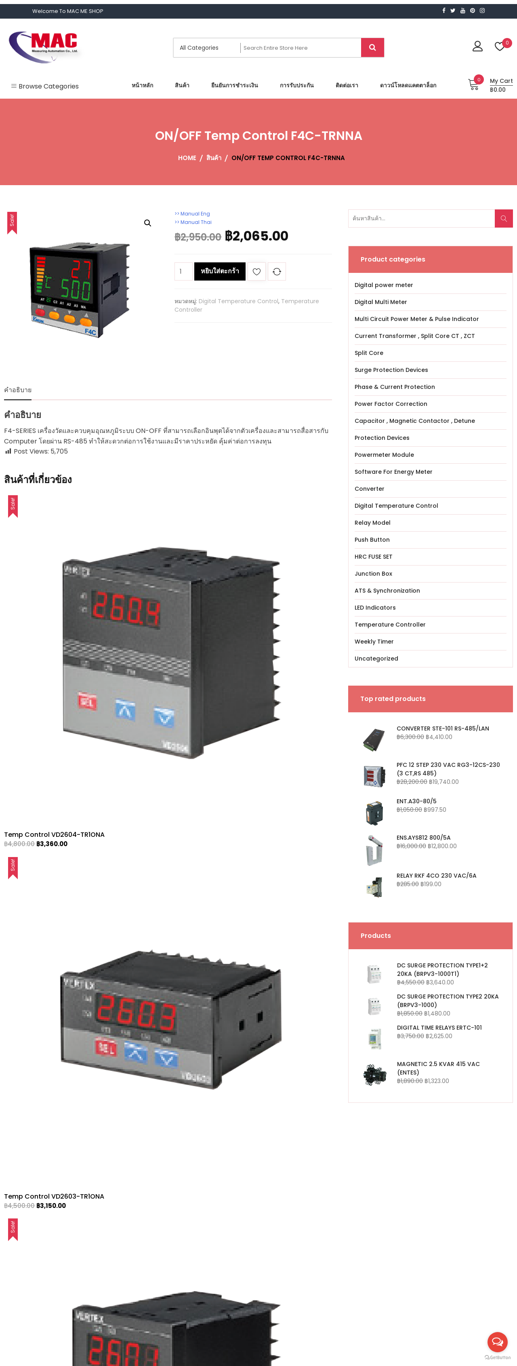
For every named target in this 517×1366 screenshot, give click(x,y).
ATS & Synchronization (387, 591)
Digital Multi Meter (381, 302)
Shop (223, 1192)
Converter (370, 489)
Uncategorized (376, 658)
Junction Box (373, 574)
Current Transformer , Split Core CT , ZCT (415, 336)
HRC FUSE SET (374, 557)
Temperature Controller (390, 625)
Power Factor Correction (391, 404)
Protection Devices (382, 438)
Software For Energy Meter (394, 472)
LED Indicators (375, 608)
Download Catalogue (245, 1241)
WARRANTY (231, 1216)
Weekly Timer (374, 642)
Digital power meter (384, 285)
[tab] (18, 390)
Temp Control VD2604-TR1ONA (54, 611)
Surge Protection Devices (391, 370)
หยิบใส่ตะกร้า (220, 271)
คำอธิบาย (18, 390)
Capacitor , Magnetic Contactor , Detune (415, 421)
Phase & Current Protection (395, 387)
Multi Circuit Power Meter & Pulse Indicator (417, 319)
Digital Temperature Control (238, 301)
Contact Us (232, 1229)
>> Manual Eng (194, 213)
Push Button (372, 540)
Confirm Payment (241, 1204)
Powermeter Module (384, 455)
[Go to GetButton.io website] (498, 1357)
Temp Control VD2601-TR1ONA (276, 611)
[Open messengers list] (498, 1342)
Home (224, 1180)
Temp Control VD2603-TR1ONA (166, 611)
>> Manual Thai (195, 222)
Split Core (369, 353)
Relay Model (373, 523)
